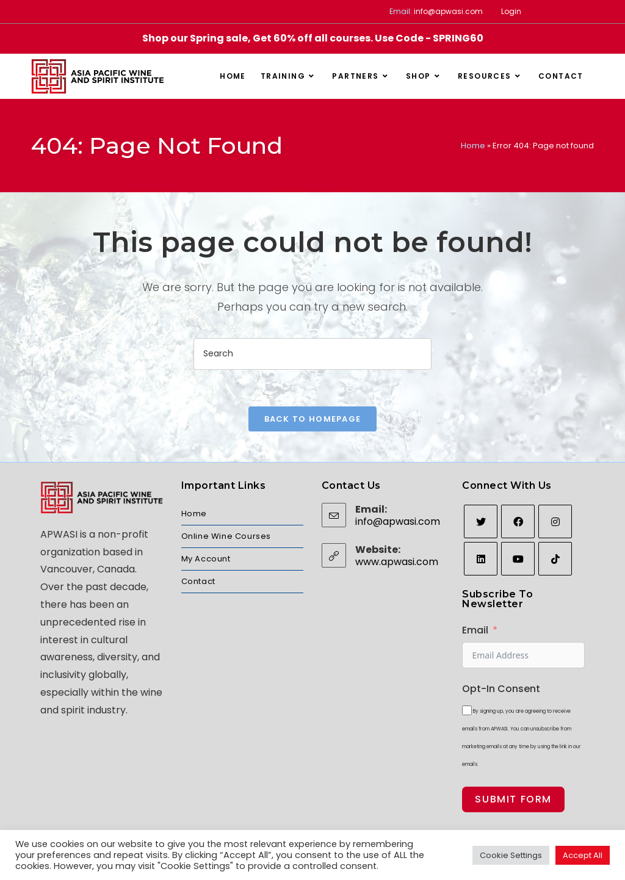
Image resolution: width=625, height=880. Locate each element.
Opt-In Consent (501, 689)
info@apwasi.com (448, 11)
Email (475, 630)
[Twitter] (480, 521)
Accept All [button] (582, 855)
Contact (198, 581)
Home (473, 145)
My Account (206, 558)
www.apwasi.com (396, 562)
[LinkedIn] (480, 558)
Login (511, 11)
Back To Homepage (312, 419)
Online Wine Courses (226, 536)
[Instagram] (555, 521)
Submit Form (513, 799)
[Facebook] (518, 521)
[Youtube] (518, 558)
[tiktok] (555, 558)
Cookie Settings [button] (511, 855)
